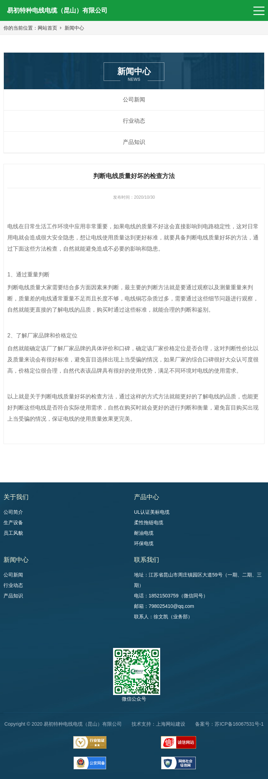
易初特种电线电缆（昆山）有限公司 (57, 10)
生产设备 (13, 522)
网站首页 (47, 28)
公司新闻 (134, 99)
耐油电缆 (144, 533)
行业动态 (134, 121)
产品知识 (134, 142)
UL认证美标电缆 (152, 512)
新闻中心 (74, 28)
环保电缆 (144, 543)
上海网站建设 (170, 724)
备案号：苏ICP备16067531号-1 (229, 724)
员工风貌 (13, 533)
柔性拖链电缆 (148, 522)
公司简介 (13, 512)
